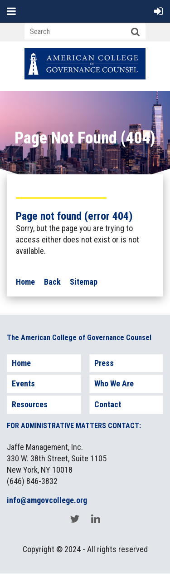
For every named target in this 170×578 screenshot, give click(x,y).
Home (25, 282)
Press (104, 363)
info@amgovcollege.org (47, 500)
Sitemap (83, 282)
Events (23, 383)
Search (135, 32)
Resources (30, 404)
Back (52, 282)
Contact (107, 404)
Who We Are (114, 383)
